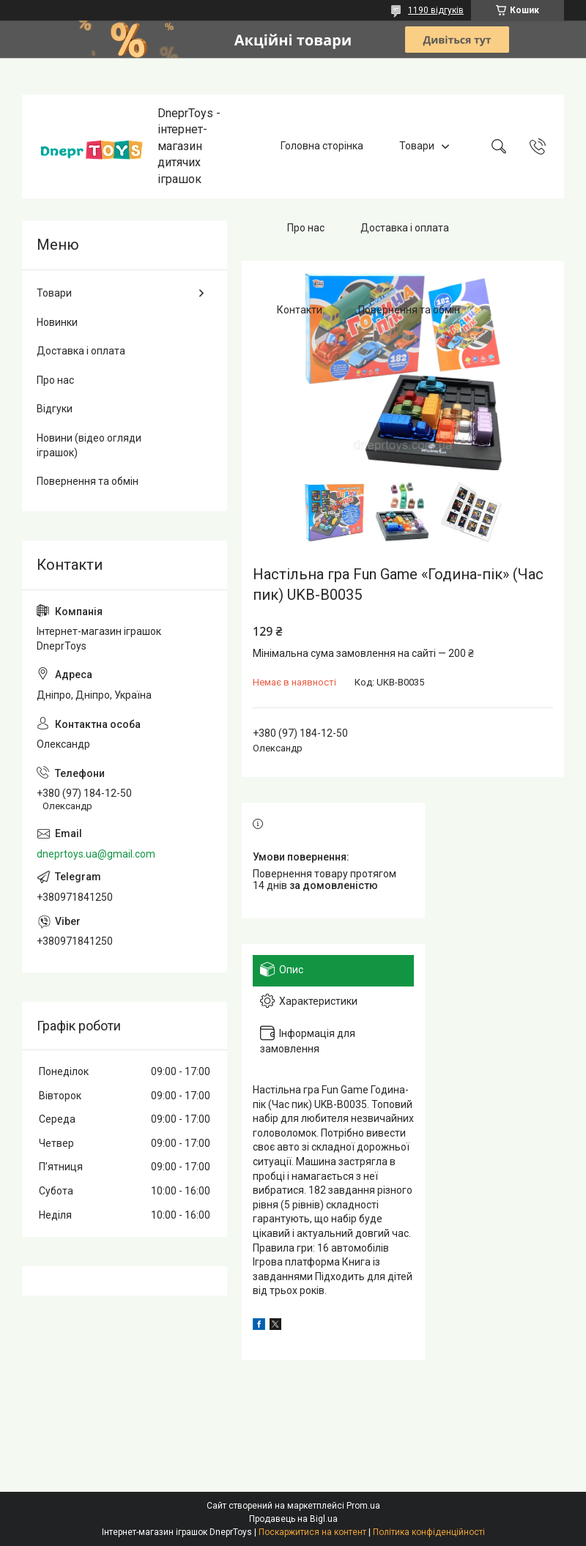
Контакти (299, 310)
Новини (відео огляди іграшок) (89, 445)
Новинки (57, 322)
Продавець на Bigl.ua (293, 1519)
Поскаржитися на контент (312, 1532)
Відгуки (55, 409)
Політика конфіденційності (429, 1532)
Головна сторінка (322, 146)
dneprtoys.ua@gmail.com (96, 854)
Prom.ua (363, 1506)
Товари (416, 146)
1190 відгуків (436, 10)
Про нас (305, 228)
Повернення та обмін (409, 310)
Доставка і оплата (404, 228)
